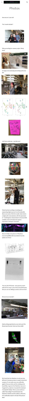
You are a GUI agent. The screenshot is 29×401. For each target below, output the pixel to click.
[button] (2, 2)
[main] (14, 8)
